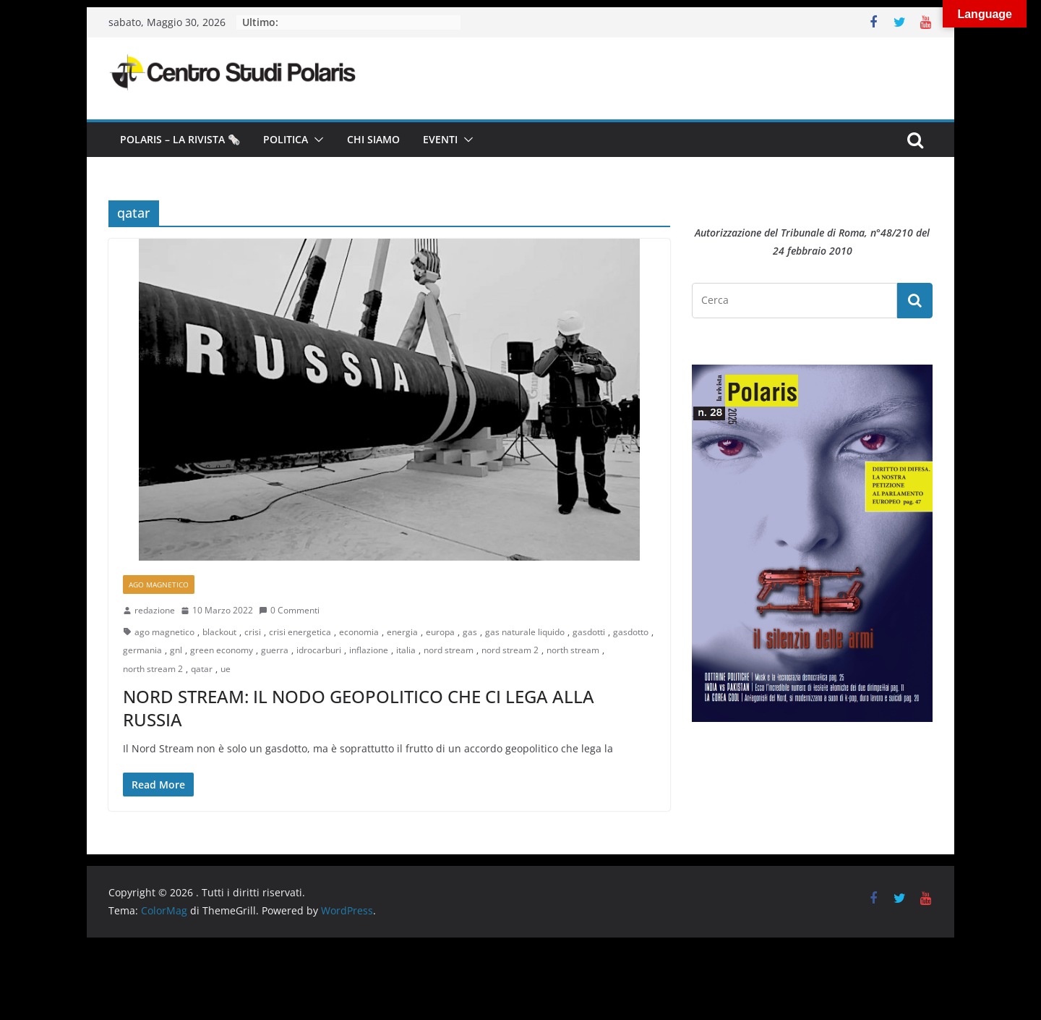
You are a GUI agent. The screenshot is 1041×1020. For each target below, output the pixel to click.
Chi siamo (373, 139)
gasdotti (589, 632)
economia (359, 632)
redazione (154, 610)
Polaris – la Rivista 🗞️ (180, 139)
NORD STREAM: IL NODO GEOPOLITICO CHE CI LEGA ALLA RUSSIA (358, 707)
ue (225, 669)
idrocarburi (318, 650)
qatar (202, 669)
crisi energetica (300, 632)
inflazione (368, 650)
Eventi (440, 139)
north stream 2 (153, 669)
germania (142, 650)
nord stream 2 (510, 650)
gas (470, 632)
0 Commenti (289, 610)
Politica (285, 139)
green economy (221, 650)
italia (406, 650)
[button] (316, 139)
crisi (252, 632)
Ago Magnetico (159, 584)
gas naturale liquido (525, 632)
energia (402, 632)
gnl (176, 650)
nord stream (449, 650)
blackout (219, 632)
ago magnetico (164, 632)
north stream (573, 650)
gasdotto (630, 632)
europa (440, 632)
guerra (274, 650)
